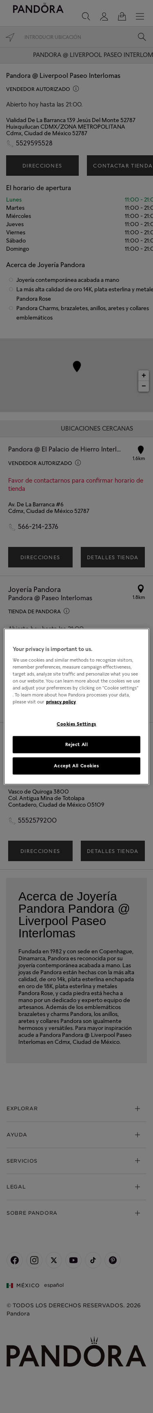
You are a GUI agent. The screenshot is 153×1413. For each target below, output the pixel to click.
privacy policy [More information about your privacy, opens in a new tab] (61, 702)
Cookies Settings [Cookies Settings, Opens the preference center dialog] (76, 723)
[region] (76, 706)
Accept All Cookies (76, 766)
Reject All (76, 744)
